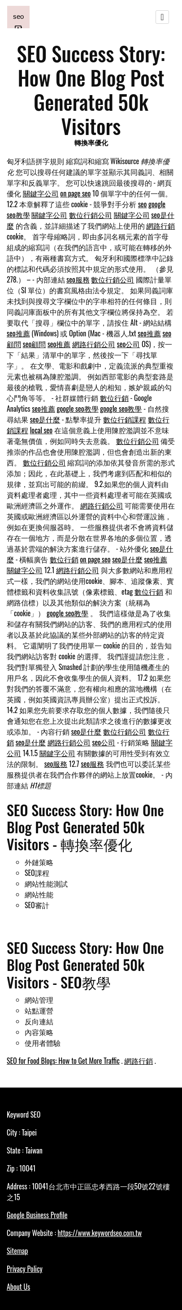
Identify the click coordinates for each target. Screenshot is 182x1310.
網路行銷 (160, 225)
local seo (41, 430)
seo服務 (78, 279)
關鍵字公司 (41, 193)
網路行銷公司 (93, 344)
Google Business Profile (37, 1215)
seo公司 (128, 344)
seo (142, 204)
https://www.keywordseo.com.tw (99, 1232)
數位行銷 (114, 397)
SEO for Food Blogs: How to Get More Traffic (63, 1060)
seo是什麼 (45, 419)
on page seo (75, 193)
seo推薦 (18, 333)
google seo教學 (77, 408)
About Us (18, 1286)
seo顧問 (34, 344)
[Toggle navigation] (162, 17)
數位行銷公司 (90, 214)
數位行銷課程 (124, 419)
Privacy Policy (25, 1268)
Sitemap (17, 1250)
